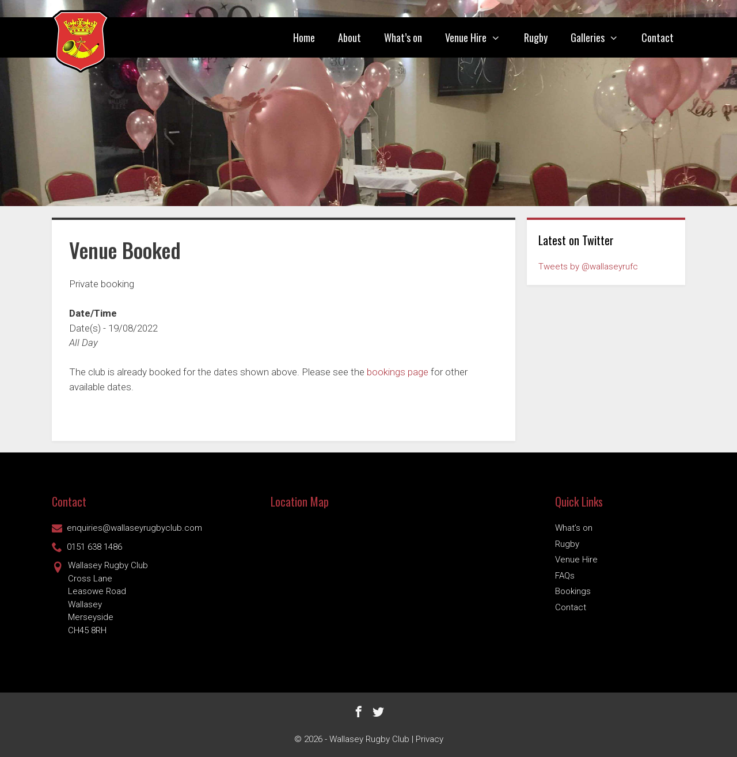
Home (304, 37)
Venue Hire (478, 37)
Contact (657, 37)
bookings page (397, 372)
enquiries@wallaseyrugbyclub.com (127, 528)
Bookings (573, 591)
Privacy (429, 739)
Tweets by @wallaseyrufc (588, 266)
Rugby (536, 37)
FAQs (565, 575)
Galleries (600, 37)
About (349, 37)
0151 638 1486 (87, 547)
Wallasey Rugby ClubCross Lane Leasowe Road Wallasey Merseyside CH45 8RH (100, 597)
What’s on (403, 37)
